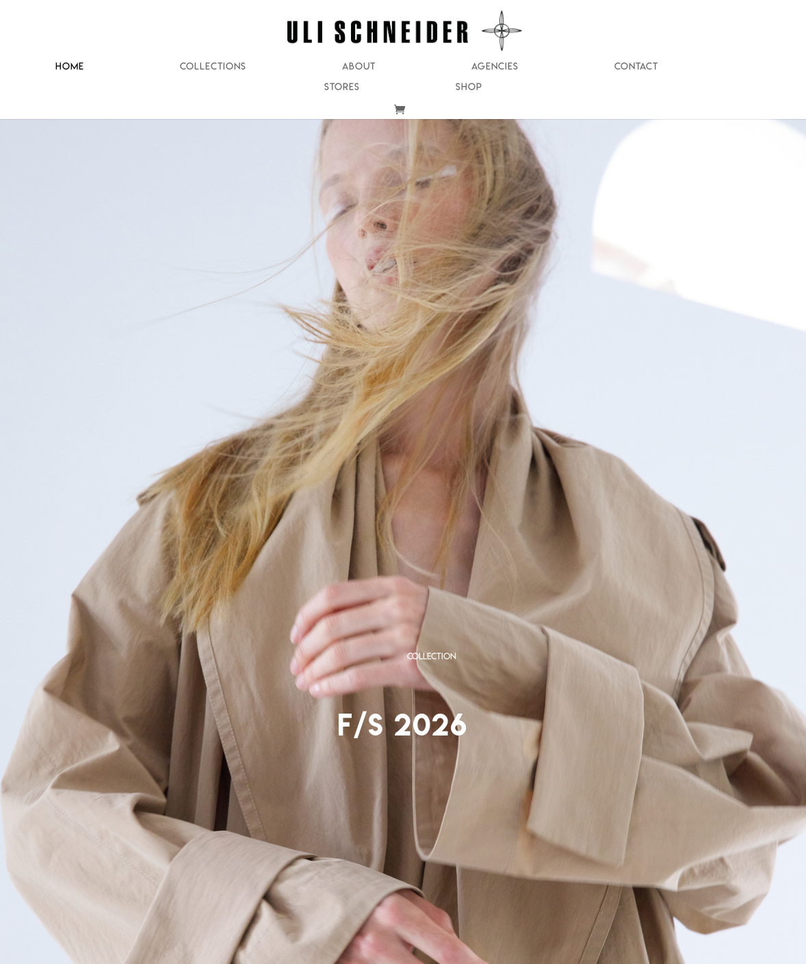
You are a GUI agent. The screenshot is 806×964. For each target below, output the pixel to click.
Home (69, 67)
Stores (342, 87)
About (359, 67)
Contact (636, 67)
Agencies (495, 67)
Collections (213, 67)
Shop (469, 87)
